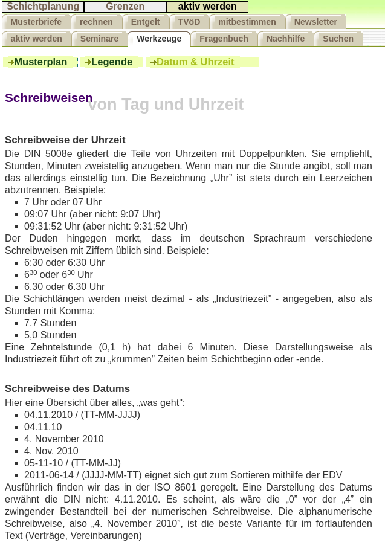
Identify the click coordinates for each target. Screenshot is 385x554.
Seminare (99, 38)
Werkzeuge (159, 38)
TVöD (189, 22)
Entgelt (145, 22)
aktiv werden (207, 6)
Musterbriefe (36, 22)
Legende (111, 62)
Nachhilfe (286, 38)
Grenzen (125, 6)
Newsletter (315, 22)
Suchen (338, 38)
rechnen (96, 22)
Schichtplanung (43, 6)
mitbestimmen (247, 22)
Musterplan (40, 62)
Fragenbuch (223, 38)
